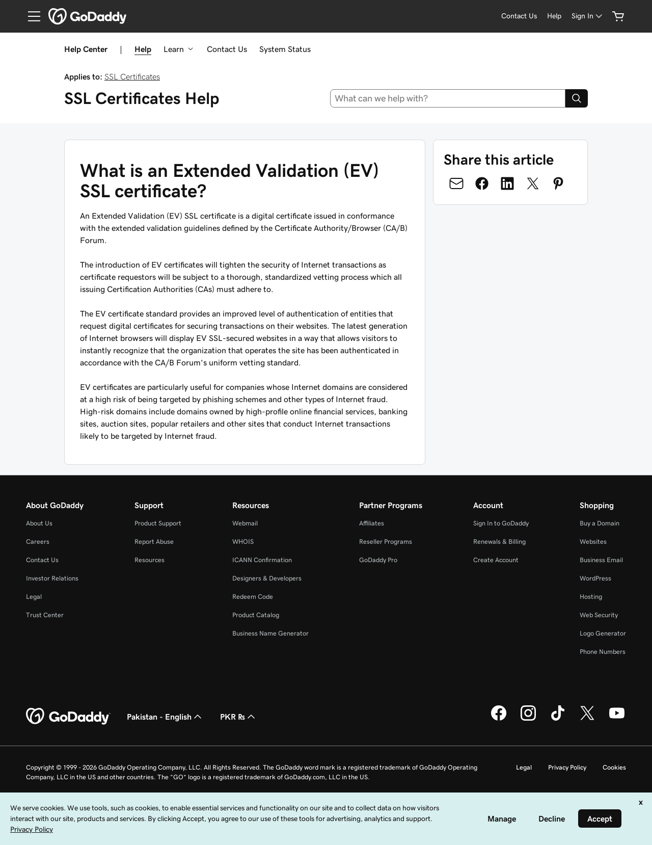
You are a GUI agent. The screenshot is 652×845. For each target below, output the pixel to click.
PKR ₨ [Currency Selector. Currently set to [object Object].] (238, 716)
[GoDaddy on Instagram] (528, 719)
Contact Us (227, 49)
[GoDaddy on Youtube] (617, 719)
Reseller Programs (385, 541)
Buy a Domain (599, 523)
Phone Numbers (603, 651)
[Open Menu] (30, 16)
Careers (37, 541)
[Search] (576, 98)
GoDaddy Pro (378, 560)
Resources (149, 560)
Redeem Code (252, 596)
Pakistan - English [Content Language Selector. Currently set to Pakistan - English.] (165, 716)
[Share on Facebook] (482, 183)
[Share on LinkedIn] (507, 183)
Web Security (599, 615)
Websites (593, 541)
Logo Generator (603, 633)
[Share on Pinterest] (558, 183)
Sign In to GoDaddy (501, 523)
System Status (285, 49)
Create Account (496, 560)
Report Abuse (154, 541)
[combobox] (448, 98)
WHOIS (243, 541)
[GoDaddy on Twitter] (587, 719)
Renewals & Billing (499, 541)
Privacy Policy (567, 767)
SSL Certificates (132, 76)
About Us (39, 523)
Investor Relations (52, 578)
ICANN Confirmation (262, 560)
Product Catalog (255, 615)
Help (142, 49)
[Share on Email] (456, 183)
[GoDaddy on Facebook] (499, 719)
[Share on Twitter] (533, 183)
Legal (34, 596)
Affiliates (371, 523)
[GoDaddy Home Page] (68, 716)
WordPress (595, 578)
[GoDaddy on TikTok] (558, 719)
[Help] (554, 16)
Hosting (591, 596)
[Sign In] (587, 16)
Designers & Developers (267, 578)
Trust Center (45, 615)
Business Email (601, 560)
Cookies (614, 767)
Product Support (157, 523)
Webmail (245, 523)
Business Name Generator (270, 633)
